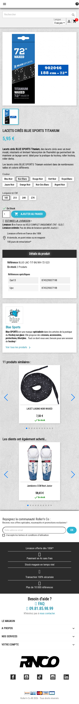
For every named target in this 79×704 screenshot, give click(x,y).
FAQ (39, 603)
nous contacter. (47, 613)
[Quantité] (6, 214)
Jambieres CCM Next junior (39, 486)
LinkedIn (66, 677)
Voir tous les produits (19, 347)
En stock (11, 267)
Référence (12, 262)
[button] (58, 228)
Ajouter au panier (29, 214)
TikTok (39, 677)
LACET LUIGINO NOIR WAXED (39, 408)
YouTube (26, 677)
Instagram (52, 677)
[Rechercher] (39, 14)
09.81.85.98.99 (39, 608)
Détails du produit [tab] (39, 253)
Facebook (13, 677)
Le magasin (8, 621)
